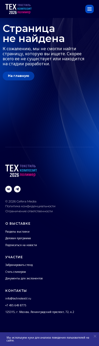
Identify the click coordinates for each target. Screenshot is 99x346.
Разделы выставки (17, 231)
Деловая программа (18, 238)
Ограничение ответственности (29, 211)
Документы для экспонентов (24, 278)
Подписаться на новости (21, 245)
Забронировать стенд (19, 265)
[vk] (8, 189)
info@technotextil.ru (18, 298)
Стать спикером (15, 272)
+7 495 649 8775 (15, 305)
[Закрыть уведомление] (95, 336)
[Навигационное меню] (89, 9)
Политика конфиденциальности (30, 206)
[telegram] (17, 189)
